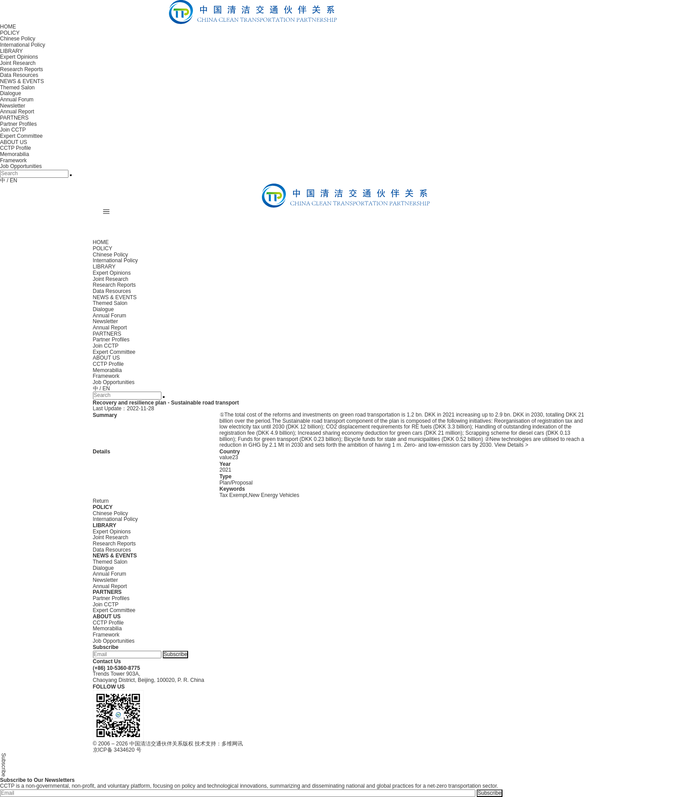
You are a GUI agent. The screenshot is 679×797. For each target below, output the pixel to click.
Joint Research (18, 63)
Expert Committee (21, 136)
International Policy (22, 45)
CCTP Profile (15, 148)
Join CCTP (13, 130)
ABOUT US (13, 142)
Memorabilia (14, 154)
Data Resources (19, 75)
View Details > (511, 445)
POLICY (10, 33)
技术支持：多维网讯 (219, 744)
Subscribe (175, 654)
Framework (13, 160)
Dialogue (10, 93)
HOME (8, 27)
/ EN (12, 180)
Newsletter (12, 106)
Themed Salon (17, 87)
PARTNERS (14, 118)
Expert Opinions (19, 57)
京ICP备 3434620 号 (117, 750)
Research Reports (21, 69)
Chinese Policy (17, 39)
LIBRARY (11, 51)
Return (101, 501)
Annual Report (17, 111)
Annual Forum (16, 99)
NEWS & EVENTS (22, 81)
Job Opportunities (21, 166)
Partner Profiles (18, 124)
